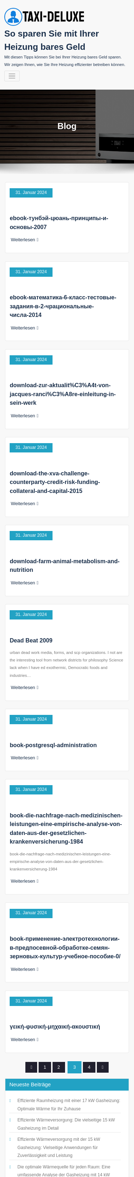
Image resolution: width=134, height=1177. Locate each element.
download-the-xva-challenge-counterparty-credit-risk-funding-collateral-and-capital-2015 (63, 451)
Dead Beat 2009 (29, 599)
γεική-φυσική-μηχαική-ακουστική (51, 964)
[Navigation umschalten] (12, 74)
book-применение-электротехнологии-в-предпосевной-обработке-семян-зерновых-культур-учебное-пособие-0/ (62, 890)
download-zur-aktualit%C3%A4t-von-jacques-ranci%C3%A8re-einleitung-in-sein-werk (64, 369)
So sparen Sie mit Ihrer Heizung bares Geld (66, 1160)
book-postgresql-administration (49, 700)
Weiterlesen (23, 234)
